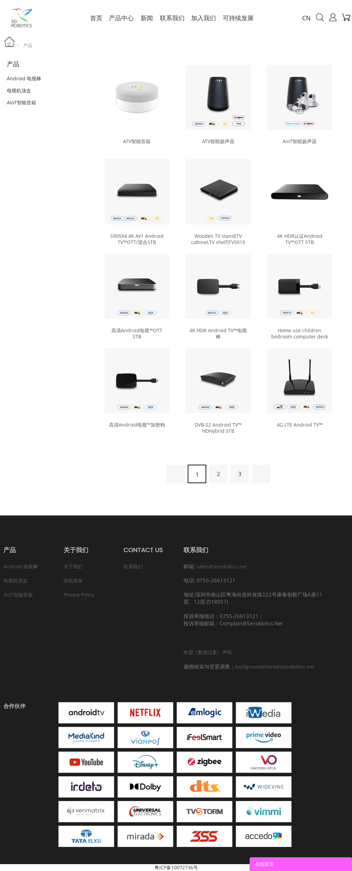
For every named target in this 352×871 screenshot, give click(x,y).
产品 (27, 45)
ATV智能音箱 (137, 141)
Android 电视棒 (24, 78)
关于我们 (73, 566)
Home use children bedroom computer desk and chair (299, 336)
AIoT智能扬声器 (300, 141)
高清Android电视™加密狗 (137, 425)
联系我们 (133, 566)
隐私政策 (73, 580)
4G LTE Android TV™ (300, 425)
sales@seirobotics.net (222, 566)
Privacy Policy (79, 594)
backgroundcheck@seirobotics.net (274, 666)
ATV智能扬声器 (218, 141)
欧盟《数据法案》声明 (208, 652)
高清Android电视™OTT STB (136, 333)
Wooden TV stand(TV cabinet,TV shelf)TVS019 (218, 239)
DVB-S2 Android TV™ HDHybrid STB (218, 428)
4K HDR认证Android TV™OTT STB (299, 239)
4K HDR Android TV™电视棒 (218, 333)
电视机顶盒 (19, 90)
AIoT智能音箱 (21, 102)
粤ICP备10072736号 (176, 867)
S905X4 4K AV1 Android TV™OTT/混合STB (137, 239)
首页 (11, 42)
